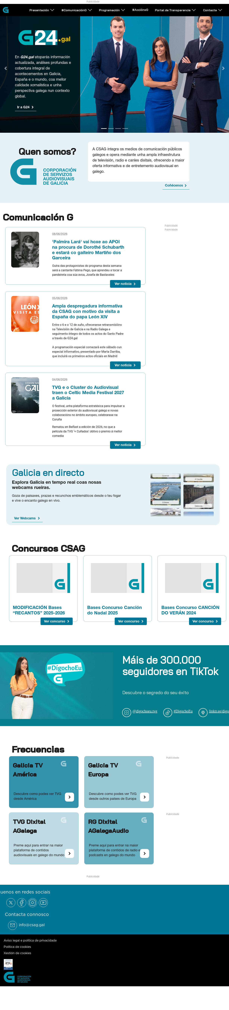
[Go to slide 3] (118, 128)
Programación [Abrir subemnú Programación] (125, 15)
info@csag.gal (32, 924)
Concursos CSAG (48, 548)
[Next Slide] (223, 68)
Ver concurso (54, 621)
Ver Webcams (25, 518)
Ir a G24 (23, 107)
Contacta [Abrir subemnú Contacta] (52, 27)
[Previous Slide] (5, 68)
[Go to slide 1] (104, 128)
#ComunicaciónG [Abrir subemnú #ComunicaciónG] (90, 15)
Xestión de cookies (17, 953)
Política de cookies (17, 947)
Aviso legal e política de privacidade (30, 940)
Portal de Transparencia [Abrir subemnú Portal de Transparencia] (188, 15)
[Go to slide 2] (111, 128)
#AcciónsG (153, 15)
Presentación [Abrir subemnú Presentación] (55, 15)
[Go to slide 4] (125, 128)
